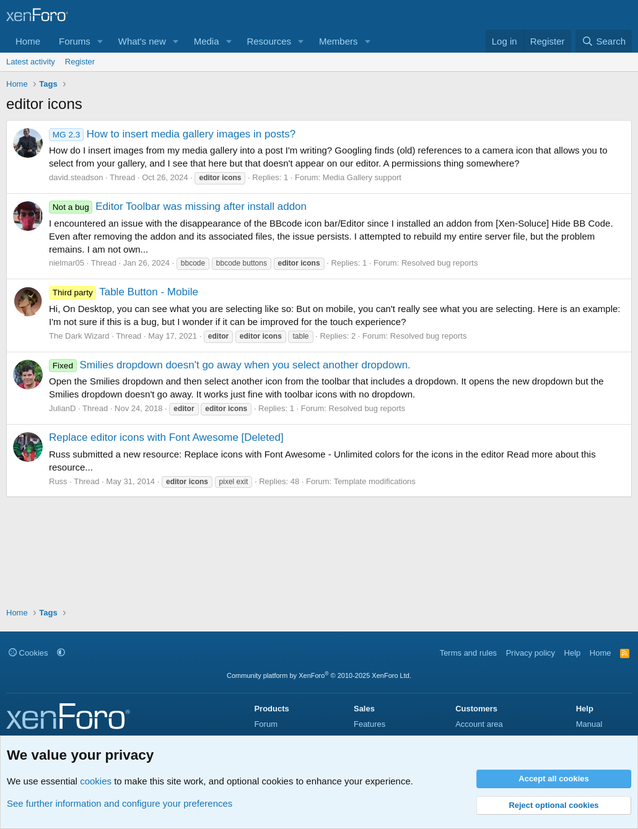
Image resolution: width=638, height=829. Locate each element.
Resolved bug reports (439, 262)
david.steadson (76, 177)
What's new (142, 41)
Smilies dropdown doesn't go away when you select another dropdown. (230, 365)
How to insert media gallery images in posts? (172, 134)
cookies (95, 781)
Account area (479, 724)
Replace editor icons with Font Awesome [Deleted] (166, 437)
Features (369, 724)
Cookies (28, 653)
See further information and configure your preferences (119, 803)
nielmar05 (66, 262)
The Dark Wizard (79, 336)
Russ (58, 481)
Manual (589, 724)
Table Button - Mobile (123, 292)
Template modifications (375, 481)
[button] (100, 41)
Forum (265, 724)
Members (338, 41)
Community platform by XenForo (319, 675)
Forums (74, 41)
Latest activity (30, 61)
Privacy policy (530, 653)
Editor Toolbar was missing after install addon (178, 206)
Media (206, 41)
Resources (269, 41)
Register (80, 61)
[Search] (603, 41)
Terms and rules (468, 653)
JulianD (62, 408)
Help (572, 653)
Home (27, 41)
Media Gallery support (362, 177)
